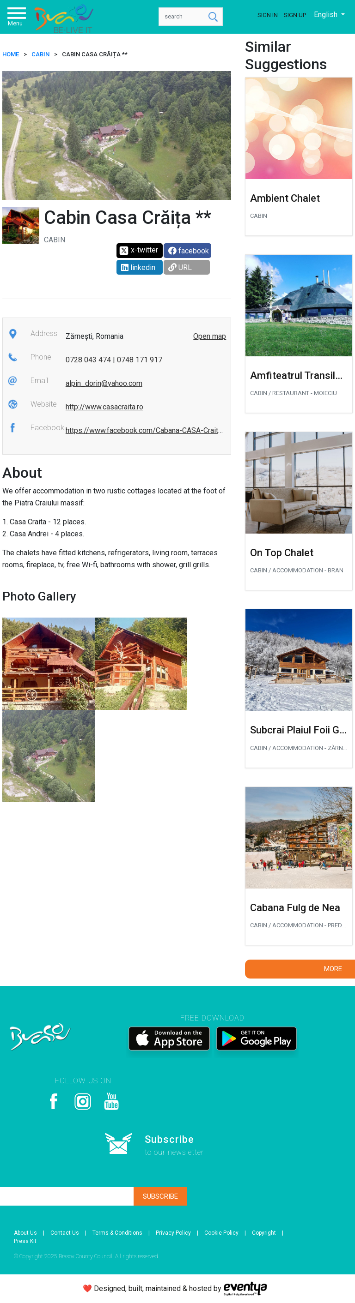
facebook (188, 250)
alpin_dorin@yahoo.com (104, 383)
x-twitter (138, 251)
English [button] (326, 14)
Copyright (264, 1233)
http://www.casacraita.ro (104, 406)
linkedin (138, 267)
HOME (10, 54)
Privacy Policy (173, 1233)
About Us (25, 1233)
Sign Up (295, 15)
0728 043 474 (89, 359)
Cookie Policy (221, 1233)
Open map (209, 336)
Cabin (40, 54)
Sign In (267, 15)
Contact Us (64, 1233)
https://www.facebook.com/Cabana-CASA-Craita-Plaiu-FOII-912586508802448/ (196, 430)
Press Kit (25, 1241)
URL (180, 267)
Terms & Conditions (117, 1233)
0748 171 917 (139, 359)
